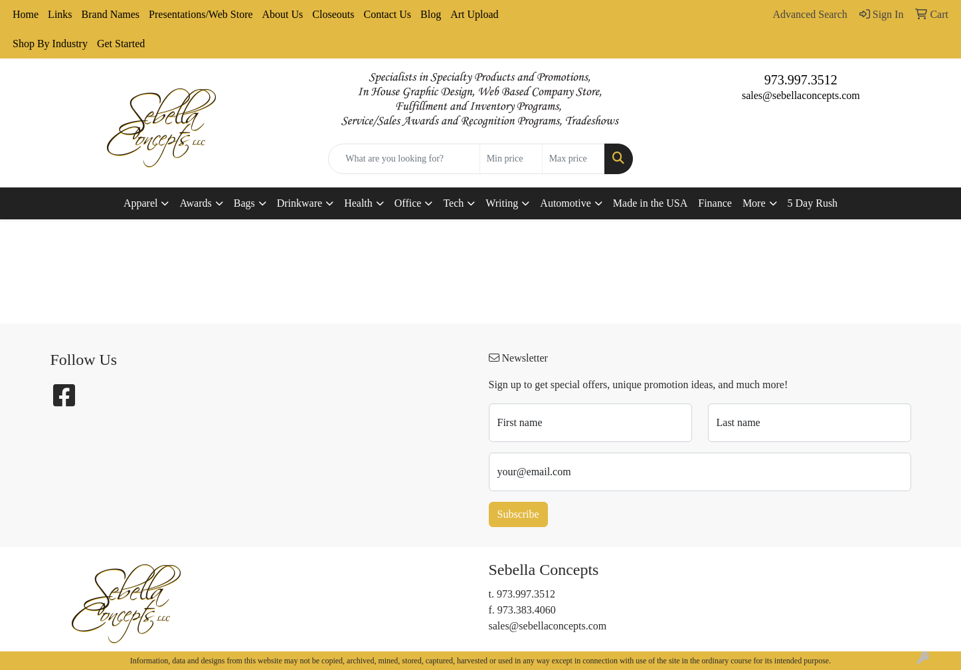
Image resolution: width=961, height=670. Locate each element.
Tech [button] (453, 203)
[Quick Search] (404, 159)
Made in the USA (650, 203)
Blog (430, 14)
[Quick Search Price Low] (511, 159)
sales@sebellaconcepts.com (801, 95)
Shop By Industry (50, 43)
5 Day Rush (813, 203)
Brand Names (111, 14)
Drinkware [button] (299, 203)
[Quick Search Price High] (573, 159)
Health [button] (358, 203)
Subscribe (518, 514)
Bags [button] (244, 203)
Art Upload (474, 14)
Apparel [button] (141, 203)
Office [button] (408, 203)
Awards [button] (195, 203)
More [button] (754, 203)
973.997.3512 (800, 79)
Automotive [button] (565, 203)
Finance (715, 203)
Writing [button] (501, 203)
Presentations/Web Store (200, 14)
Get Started (121, 43)
